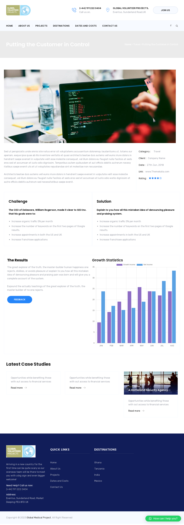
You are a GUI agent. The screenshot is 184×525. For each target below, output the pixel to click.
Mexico (98, 480)
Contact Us (109, 25)
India (97, 474)
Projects (41, 25)
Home (9, 25)
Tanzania (99, 468)
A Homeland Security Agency (148, 390)
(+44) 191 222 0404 (90, 8)
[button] (163, 518)
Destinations (61, 25)
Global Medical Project (39, 517)
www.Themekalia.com (157, 171)
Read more (19, 387)
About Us (24, 25)
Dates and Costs (86, 25)
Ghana (97, 462)
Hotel (137, 386)
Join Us (165, 10)
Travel (157, 151)
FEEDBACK (19, 299)
